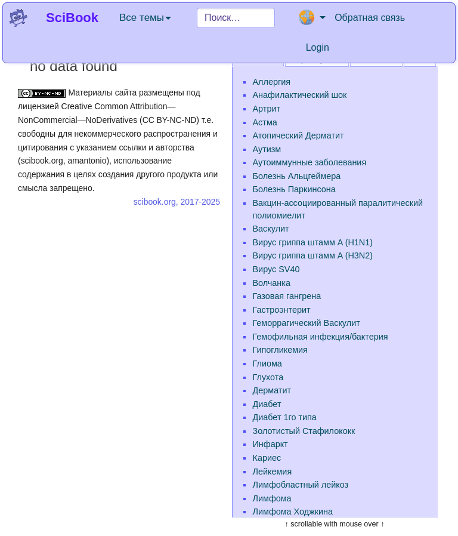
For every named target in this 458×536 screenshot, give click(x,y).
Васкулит (271, 228)
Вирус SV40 (276, 269)
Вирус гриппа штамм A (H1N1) (313, 242)
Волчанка (271, 283)
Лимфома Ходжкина (293, 511)
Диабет (267, 404)
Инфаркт (270, 444)
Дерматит (272, 390)
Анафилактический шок (300, 95)
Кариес (267, 458)
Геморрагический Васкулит (306, 323)
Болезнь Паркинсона (294, 189)
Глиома (267, 363)
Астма (265, 122)
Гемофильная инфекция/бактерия (320, 336)
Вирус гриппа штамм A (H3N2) (313, 255)
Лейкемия (272, 471)
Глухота (268, 377)
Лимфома (272, 498)
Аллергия (271, 82)
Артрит (267, 108)
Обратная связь (370, 18)
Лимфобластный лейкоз (301, 484)
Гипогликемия (280, 350)
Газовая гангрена (287, 296)
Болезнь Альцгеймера (297, 176)
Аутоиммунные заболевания (310, 162)
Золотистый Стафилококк (304, 431)
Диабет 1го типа (285, 417)
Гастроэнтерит (282, 310)
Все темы (145, 17)
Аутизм (267, 149)
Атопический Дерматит (298, 135)
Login (317, 47)
